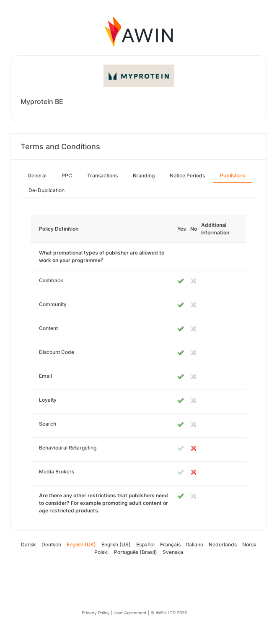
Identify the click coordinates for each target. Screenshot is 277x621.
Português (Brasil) (135, 552)
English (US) (116, 544)
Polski (101, 552)
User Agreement (130, 612)
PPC (67, 175)
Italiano (194, 544)
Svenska (173, 552)
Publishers (232, 175)
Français (170, 544)
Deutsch (51, 544)
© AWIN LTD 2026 (168, 612)
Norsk (249, 544)
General (37, 175)
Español (145, 544)
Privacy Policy (96, 612)
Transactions (102, 175)
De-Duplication (46, 190)
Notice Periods (187, 175)
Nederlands (223, 544)
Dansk (28, 544)
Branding (144, 175)
